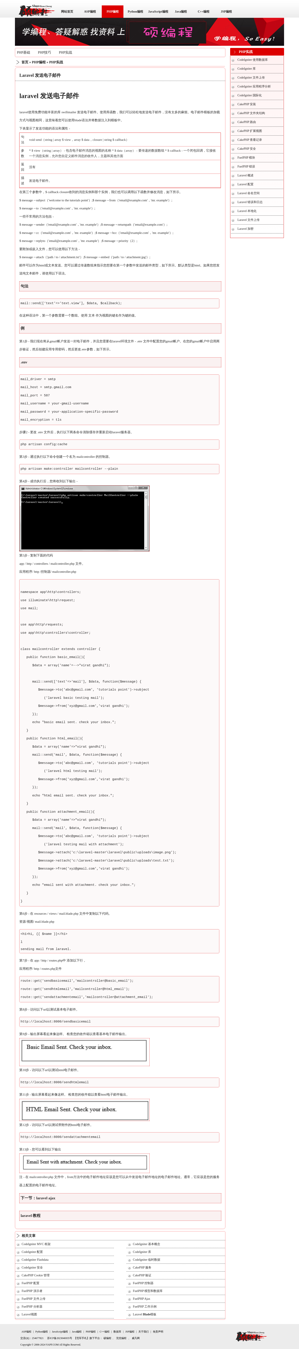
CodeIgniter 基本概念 (146, 1244)
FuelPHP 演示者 (32, 1291)
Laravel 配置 (246, 184)
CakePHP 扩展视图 (250, 131)
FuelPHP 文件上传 (33, 1298)
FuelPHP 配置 (30, 1283)
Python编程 (135, 11)
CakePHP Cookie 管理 (36, 1275)
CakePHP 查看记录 (250, 139)
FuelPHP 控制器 (143, 1283)
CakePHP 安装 (247, 104)
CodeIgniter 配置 (32, 1252)
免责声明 (158, 1331)
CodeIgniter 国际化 (250, 95)
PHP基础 (23, 52)
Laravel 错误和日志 (250, 202)
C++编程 (203, 11)
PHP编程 (113, 11)
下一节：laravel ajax (38, 1198)
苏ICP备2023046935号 (59, 1338)
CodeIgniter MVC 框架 (36, 1244)
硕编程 (107, 1338)
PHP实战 (65, 52)
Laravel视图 (29, 1314)
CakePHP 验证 (142, 1275)
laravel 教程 (30, 1215)
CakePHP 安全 (247, 148)
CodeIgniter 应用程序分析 (254, 86)
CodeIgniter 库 (142, 1252)
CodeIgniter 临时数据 (146, 1259)
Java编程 (181, 11)
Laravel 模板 (144, 1314)
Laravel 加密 (246, 228)
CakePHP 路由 (247, 122)
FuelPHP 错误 (246, 166)
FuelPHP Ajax (141, 1298)
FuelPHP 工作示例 (145, 1306)
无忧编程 (121, 1338)
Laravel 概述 (246, 175)
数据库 (117, 1331)
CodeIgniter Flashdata (35, 1259)
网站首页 (67, 11)
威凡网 (136, 1338)
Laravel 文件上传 (249, 220)
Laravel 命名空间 (249, 193)
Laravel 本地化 (247, 211)
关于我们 (143, 1331)
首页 (24, 62)
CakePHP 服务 (142, 1267)
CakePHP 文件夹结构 (251, 113)
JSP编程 (226, 11)
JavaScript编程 (158, 11)
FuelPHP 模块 (246, 157)
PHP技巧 (44, 52)
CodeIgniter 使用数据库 (253, 59)
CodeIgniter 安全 (32, 1267)
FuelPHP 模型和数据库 (148, 1291)
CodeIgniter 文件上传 (251, 77)
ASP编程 (90, 11)
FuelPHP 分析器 (32, 1306)
